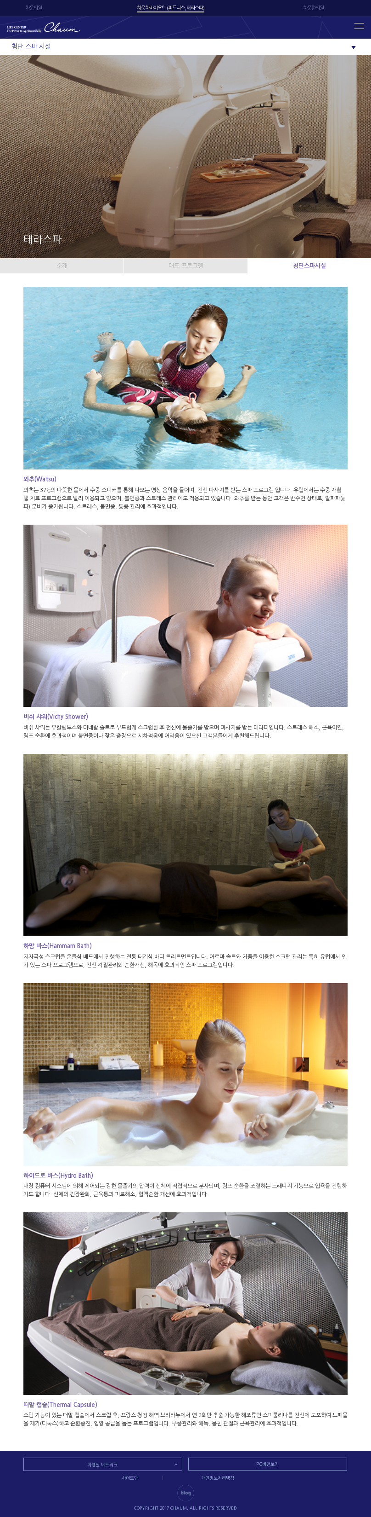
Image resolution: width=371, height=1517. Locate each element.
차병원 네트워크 (102, 1464)
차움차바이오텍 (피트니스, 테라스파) (170, 8)
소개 (61, 266)
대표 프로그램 (186, 266)
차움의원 (33, 8)
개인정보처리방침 (217, 1478)
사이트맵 (130, 1478)
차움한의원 (313, 8)
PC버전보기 (267, 1464)
